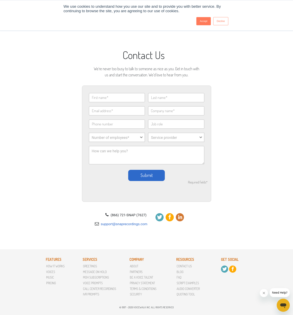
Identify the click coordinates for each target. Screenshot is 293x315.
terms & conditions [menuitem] (143, 289)
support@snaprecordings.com (124, 224)
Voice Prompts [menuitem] (93, 283)
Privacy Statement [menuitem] (142, 283)
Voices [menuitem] (50, 272)
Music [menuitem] (50, 277)
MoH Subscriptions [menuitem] (96, 277)
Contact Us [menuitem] (184, 266)
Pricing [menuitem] (51, 283)
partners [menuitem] (136, 272)
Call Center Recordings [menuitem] (99, 289)
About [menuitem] (134, 266)
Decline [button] (221, 21)
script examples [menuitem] (188, 283)
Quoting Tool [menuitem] (186, 294)
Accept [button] (203, 21)
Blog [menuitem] (180, 272)
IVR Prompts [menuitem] (91, 294)
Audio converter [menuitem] (188, 289)
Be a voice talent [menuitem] (141, 277)
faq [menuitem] (179, 277)
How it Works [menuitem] (55, 266)
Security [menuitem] (136, 294)
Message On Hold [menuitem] (95, 272)
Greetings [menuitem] (90, 266)
